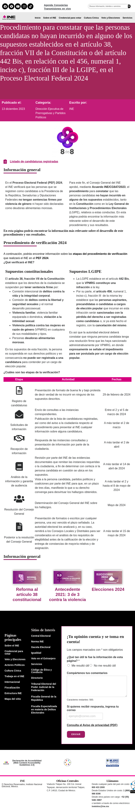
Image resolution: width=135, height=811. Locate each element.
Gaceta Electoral (40, 647)
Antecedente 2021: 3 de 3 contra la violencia (67, 594)
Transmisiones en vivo (57, 8)
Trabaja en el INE (14, 676)
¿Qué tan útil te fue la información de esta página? (95, 659)
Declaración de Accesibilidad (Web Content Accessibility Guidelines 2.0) (26, 762)
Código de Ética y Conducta (41, 671)
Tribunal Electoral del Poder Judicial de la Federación (43, 687)
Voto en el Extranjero (43, 658)
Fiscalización (12, 687)
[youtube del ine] (18, 6)
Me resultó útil (80, 665)
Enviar (75, 734)
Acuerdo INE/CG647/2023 (109, 186)
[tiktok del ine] (30, 6)
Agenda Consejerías (56, 5)
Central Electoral (41, 635)
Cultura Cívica (91, 18)
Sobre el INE (49, 18)
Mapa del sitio (13, 698)
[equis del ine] (11, 6)
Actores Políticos (15, 665)
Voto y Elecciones (110, 18)
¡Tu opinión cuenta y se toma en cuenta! (95, 639)
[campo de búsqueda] (108, 6)
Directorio (37, 677)
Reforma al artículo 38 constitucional (27, 594)
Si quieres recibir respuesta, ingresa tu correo (93, 708)
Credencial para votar (70, 18)
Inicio (38, 18)
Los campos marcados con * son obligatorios (95, 649)
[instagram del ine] (24, 6)
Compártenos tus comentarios (87, 673)
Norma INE (37, 641)
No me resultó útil (105, 665)
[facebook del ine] (5, 6)
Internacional (12, 682)
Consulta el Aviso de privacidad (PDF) (92, 725)
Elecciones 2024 (108, 589)
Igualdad (36, 652)
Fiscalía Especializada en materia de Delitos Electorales (44, 709)
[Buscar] (129, 6)
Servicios (127, 18)
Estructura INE (13, 693)
